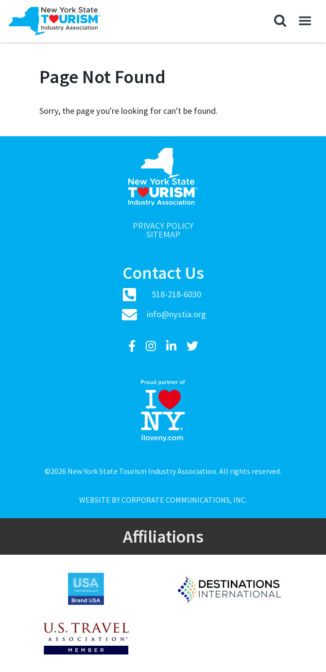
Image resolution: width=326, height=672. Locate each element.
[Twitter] (192, 346)
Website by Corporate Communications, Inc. (163, 500)
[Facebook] (133, 346)
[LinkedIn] (172, 346)
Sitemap (163, 234)
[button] (280, 21)
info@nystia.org (176, 314)
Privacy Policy (163, 225)
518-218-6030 (176, 294)
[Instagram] (152, 346)
